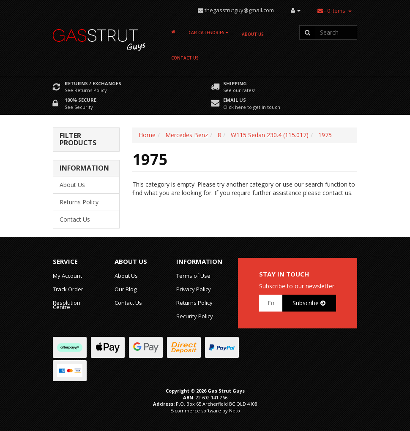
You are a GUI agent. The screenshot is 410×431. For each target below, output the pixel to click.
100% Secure (80, 100)
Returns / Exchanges (93, 83)
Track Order (68, 289)
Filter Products (78, 139)
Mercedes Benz (186, 135)
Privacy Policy (193, 289)
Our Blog (126, 289)
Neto (234, 410)
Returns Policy (79, 202)
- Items (331, 10)
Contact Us (185, 58)
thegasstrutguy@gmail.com (239, 10)
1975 (325, 135)
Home (147, 135)
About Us (253, 34)
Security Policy (194, 316)
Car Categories (208, 32)
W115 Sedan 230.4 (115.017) (270, 135)
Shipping (235, 83)
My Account (67, 275)
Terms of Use (193, 275)
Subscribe (308, 303)
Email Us (234, 100)
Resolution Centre (66, 305)
